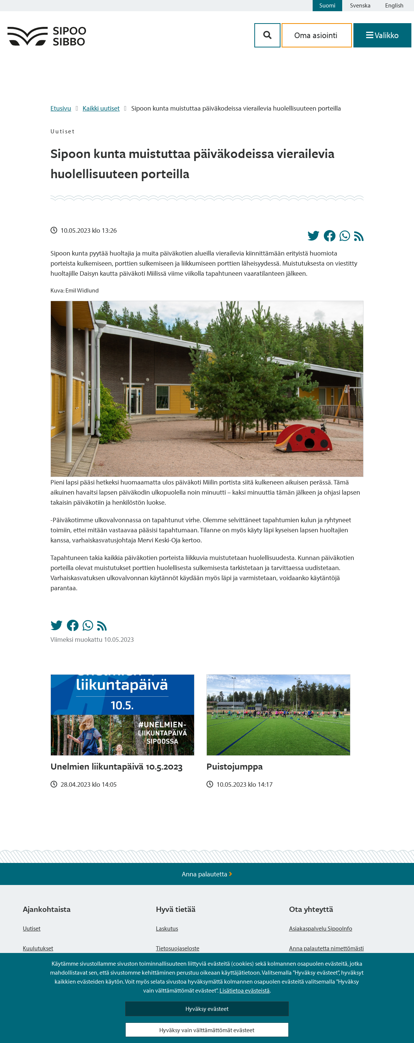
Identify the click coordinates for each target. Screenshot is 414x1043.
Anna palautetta (207, 874)
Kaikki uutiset (101, 108)
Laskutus (167, 928)
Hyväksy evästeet (207, 1008)
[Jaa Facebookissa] (329, 238)
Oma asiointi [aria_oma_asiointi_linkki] (316, 35)
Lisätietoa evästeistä (245, 990)
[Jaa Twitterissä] (313, 238)
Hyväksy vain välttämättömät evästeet (206, 1030)
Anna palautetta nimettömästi (326, 948)
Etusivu (60, 108)
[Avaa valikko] (382, 35)
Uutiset (31, 928)
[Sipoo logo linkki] (46, 43)
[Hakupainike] (267, 35)
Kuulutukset (38, 948)
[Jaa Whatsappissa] (345, 238)
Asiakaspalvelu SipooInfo (320, 928)
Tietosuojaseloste (177, 948)
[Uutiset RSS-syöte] (359, 238)
